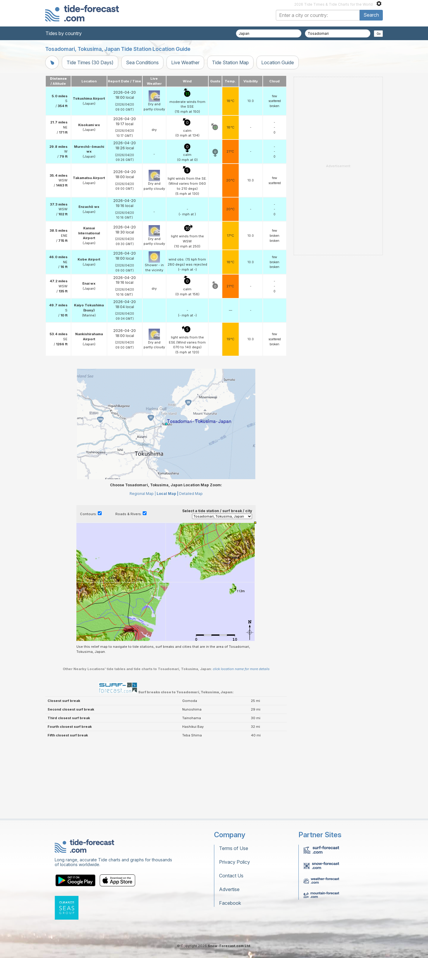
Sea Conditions (142, 62)
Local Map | (167, 568)
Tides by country (63, 33)
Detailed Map (191, 568)
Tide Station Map (230, 62)
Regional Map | (143, 568)
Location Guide (277, 62)
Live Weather (185, 62)
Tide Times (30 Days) (90, 62)
